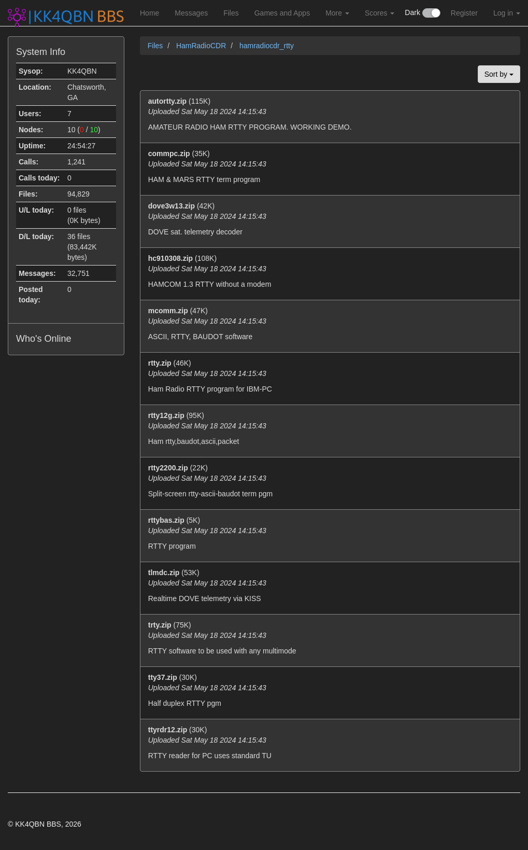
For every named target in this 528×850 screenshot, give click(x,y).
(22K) (330, 481)
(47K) (330, 324)
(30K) (330, 690)
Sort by (498, 74)
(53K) (330, 586)
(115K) (330, 114)
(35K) (330, 167)
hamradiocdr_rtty (266, 45)
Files (231, 13)
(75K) (330, 638)
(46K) (330, 376)
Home (149, 13)
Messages (191, 13)
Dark (422, 13)
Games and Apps (282, 13)
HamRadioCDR (202, 45)
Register (464, 13)
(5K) (330, 533)
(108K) (330, 271)
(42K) (330, 219)
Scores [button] (379, 13)
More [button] (337, 13)
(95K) (330, 429)
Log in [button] (506, 13)
